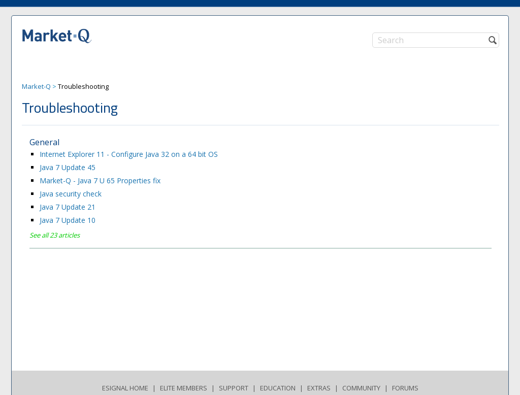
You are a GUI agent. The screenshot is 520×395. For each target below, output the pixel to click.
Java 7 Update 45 (67, 167)
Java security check (71, 194)
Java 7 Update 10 (67, 220)
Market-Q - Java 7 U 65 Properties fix (100, 180)
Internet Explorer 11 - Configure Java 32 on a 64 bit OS (129, 154)
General (44, 142)
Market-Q (36, 86)
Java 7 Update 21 (67, 207)
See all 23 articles (54, 235)
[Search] (435, 40)
